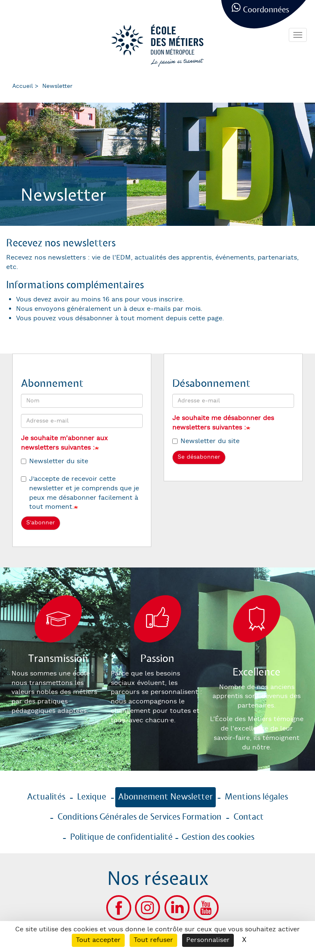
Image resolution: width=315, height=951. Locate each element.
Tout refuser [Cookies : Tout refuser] (153, 940)
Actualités (46, 797)
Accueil (22, 86)
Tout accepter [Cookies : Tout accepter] (98, 940)
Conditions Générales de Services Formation (139, 817)
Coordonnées (266, 10)
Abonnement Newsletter (165, 797)
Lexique (91, 797)
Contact (248, 817)
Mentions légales (256, 797)
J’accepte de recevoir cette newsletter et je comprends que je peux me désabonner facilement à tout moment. (80, 493)
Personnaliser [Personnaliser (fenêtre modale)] (208, 940)
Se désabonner (199, 457)
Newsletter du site (54, 461)
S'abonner (40, 522)
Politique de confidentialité (121, 837)
